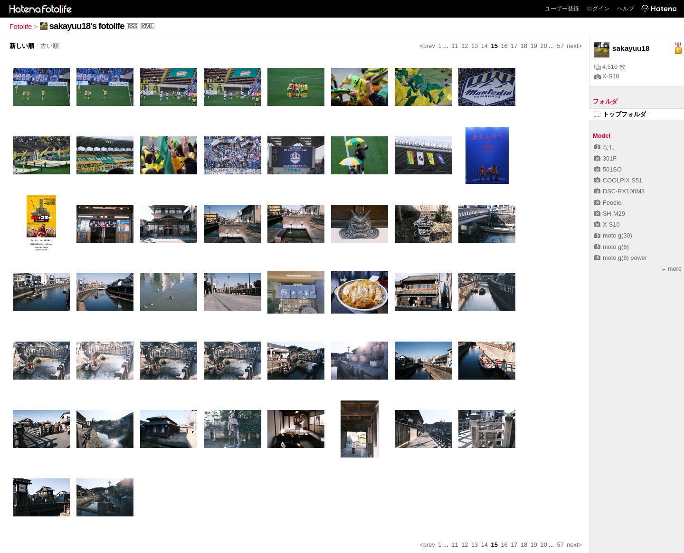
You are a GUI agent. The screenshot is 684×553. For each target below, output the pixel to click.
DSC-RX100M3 (619, 191)
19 (534, 45)
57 (560, 45)
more (672, 268)
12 (464, 45)
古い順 (49, 45)
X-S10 (606, 76)
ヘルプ (625, 8)
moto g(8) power (620, 257)
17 (514, 45)
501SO (608, 169)
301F (605, 158)
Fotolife (21, 26)
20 (544, 45)
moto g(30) (613, 235)
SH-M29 (609, 213)
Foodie (607, 202)
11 (454, 45)
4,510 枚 (610, 66)
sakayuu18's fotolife (86, 26)
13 (474, 45)
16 (504, 45)
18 (524, 45)
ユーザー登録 (562, 8)
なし (604, 147)
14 (484, 45)
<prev (427, 45)
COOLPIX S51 (618, 180)
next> (574, 45)
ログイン (598, 8)
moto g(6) (611, 246)
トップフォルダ (620, 114)
